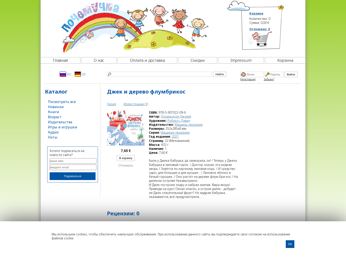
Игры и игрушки (62, 127)
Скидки (198, 60)
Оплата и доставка (147, 60)
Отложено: (259, 29)
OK (290, 244)
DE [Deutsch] (80, 74)
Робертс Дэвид (178, 120)
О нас (99, 60)
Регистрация (248, 79)
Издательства (60, 122)
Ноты (52, 137)
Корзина (256, 13)
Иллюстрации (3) (136, 104)
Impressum (241, 60)
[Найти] (159, 74)
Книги (53, 111)
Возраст (55, 116)
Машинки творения (175, 132)
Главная (60, 60)
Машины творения (189, 124)
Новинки (56, 106)
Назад (111, 104)
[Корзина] (266, 41)
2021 (175, 136)
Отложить (125, 165)
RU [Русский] (65, 74)
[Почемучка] (134, 27)
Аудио (53, 132)
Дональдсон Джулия (176, 116)
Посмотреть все (62, 101)
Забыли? (269, 79)
